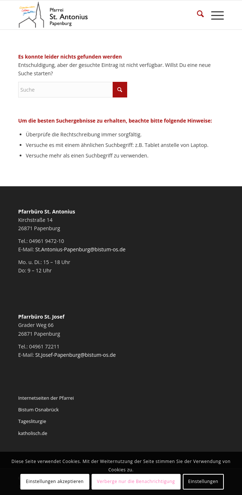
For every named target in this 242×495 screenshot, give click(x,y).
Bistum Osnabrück (38, 409)
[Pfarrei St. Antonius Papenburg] (100, 14)
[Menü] (214, 14)
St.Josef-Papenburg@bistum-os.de (75, 354)
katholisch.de (32, 433)
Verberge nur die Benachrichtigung (136, 481)
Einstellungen (203, 481)
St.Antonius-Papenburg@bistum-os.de (80, 249)
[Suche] (197, 14)
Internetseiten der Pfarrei (46, 398)
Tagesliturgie (32, 421)
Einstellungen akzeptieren (55, 481)
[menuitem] (197, 14)
